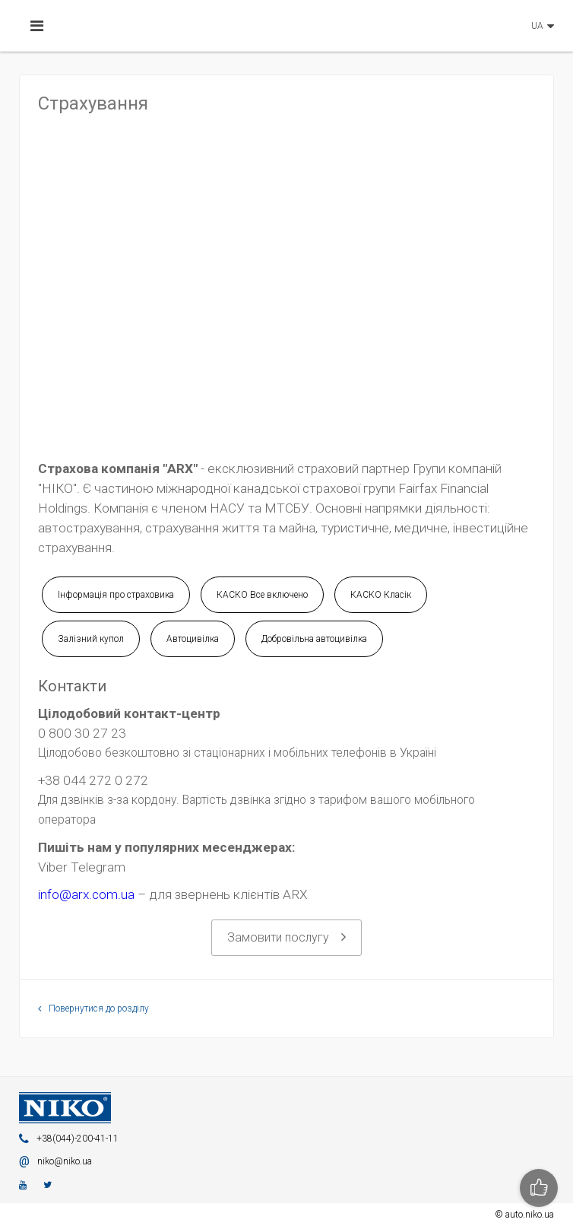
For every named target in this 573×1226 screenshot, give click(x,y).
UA (537, 26)
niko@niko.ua (64, 1161)
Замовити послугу (286, 937)
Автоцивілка (192, 639)
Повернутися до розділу (93, 1008)
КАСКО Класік (380, 594)
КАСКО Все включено (262, 594)
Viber (53, 867)
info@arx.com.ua (86, 894)
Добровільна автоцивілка (314, 639)
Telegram (98, 867)
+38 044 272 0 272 (93, 780)
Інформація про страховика (116, 594)
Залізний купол (91, 639)
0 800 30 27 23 (82, 733)
